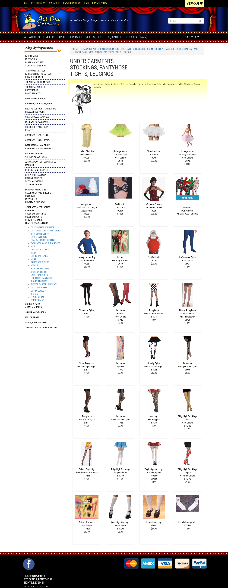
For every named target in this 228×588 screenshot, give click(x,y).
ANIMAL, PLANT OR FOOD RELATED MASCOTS (40, 163)
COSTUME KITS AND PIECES (43, 227)
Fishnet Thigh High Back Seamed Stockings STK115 (87, 472)
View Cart (195, 3)
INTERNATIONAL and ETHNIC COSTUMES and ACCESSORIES (39, 147)
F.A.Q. (86, 3)
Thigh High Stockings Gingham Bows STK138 (120, 472)
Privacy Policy (99, 3)
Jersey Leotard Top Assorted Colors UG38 (86, 260)
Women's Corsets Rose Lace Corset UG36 (154, 207)
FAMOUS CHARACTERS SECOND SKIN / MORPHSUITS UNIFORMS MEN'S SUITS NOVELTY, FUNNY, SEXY (38, 196)
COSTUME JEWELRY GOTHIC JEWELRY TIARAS (40, 290)
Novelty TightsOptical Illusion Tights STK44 (154, 366)
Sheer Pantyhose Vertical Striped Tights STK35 (87, 366)
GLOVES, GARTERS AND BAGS (44, 284)
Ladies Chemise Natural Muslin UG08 (87, 154)
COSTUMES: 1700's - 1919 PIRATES (36, 128)
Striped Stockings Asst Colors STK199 (87, 525)
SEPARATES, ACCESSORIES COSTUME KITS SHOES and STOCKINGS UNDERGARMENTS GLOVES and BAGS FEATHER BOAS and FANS (37, 215)
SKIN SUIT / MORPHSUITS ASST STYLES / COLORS (187, 210)
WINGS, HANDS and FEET (36, 322)
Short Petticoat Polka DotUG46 (154, 154)
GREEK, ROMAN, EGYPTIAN (37, 117)
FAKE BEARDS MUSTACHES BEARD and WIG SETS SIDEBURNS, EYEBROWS (36, 61)
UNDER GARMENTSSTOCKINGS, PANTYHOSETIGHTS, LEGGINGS (42, 278)
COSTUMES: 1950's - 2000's (37, 140)
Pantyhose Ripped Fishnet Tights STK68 (120, 419)
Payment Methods (72, 3)
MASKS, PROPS (32, 317)
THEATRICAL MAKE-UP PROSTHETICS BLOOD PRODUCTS (35, 90)
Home (25, 3)
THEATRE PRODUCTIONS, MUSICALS (41, 327)
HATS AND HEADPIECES (36, 98)
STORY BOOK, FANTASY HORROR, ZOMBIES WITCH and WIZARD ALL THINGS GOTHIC (35, 180)
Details (143, 37)
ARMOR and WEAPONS (35, 312)
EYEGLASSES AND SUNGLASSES (45, 243)
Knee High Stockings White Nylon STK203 (120, 525)
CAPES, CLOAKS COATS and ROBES (33, 306)
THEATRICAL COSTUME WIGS (38, 82)
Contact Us (54, 3)
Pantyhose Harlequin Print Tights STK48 (187, 366)
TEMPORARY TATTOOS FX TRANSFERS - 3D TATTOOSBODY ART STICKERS (38, 73)
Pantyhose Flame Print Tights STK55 (87, 419)
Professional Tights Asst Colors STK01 (187, 260)
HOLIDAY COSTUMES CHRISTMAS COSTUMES (36, 155)
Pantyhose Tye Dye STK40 (120, 366)
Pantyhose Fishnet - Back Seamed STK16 (154, 313)
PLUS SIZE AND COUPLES (36, 170)
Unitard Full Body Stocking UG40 (120, 260)
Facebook (28, 560)
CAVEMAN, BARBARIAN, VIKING (39, 103)
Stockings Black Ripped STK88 (154, 419)
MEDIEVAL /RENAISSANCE (37, 122)
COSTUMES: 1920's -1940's (37, 135)
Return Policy (38, 3)
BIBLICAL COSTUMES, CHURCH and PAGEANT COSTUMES (40, 110)
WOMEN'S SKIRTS (38, 272)
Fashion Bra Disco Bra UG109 (120, 207)
